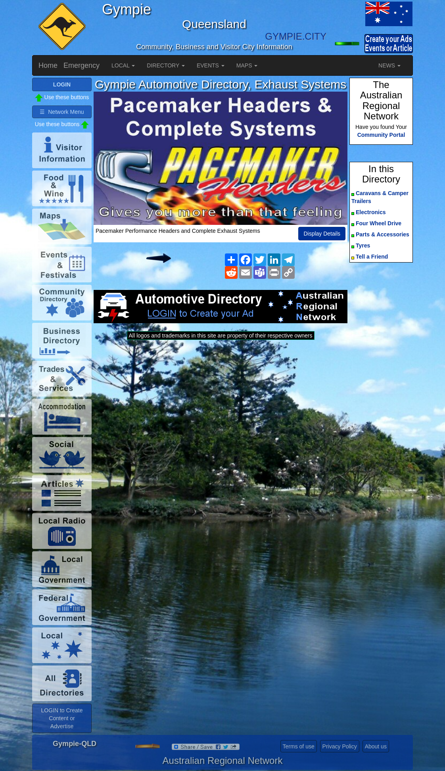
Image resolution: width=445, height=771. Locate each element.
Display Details (321, 233)
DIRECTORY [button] (166, 65)
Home (48, 65)
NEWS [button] (389, 65)
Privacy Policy (339, 746)
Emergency (81, 65)
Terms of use (299, 746)
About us (376, 746)
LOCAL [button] (123, 65)
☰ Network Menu (62, 112)
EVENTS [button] (210, 65)
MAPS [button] (247, 65)
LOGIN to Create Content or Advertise (61, 718)
